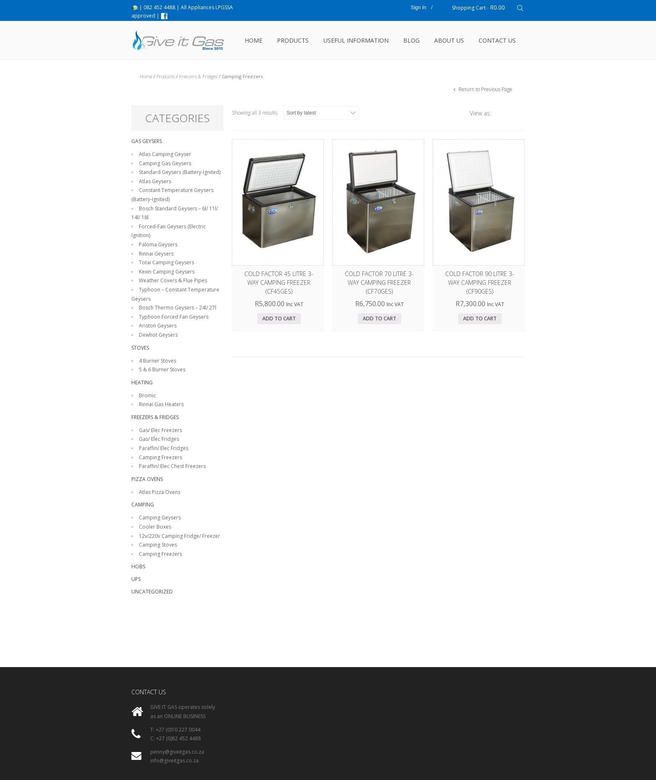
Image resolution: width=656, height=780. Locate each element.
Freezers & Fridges (198, 76)
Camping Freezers (160, 457)
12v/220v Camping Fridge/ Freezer (179, 536)
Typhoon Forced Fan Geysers (173, 316)
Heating (142, 382)
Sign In (418, 7)
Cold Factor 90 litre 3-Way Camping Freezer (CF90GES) (479, 282)
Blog (411, 40)
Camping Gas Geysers (165, 163)
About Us (449, 40)
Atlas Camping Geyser (165, 154)
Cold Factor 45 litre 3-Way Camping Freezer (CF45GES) (278, 282)
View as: (480, 113)
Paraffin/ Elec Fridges (163, 448)
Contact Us (497, 40)
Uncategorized (152, 591)
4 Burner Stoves (157, 360)
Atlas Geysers (155, 181)
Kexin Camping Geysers (167, 271)
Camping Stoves (158, 544)
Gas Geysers (146, 141)
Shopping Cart (478, 7)
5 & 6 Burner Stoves (162, 369)
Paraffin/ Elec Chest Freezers (172, 466)
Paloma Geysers (158, 244)
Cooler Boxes (155, 526)
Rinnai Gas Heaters (161, 404)
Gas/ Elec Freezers (160, 430)
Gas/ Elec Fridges (159, 438)
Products (293, 40)
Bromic (147, 395)
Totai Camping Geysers (166, 262)
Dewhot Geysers (158, 334)
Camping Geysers (160, 517)
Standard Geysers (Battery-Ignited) (179, 172)
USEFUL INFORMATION (356, 40)
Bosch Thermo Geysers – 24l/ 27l (177, 307)
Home (253, 40)
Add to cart (279, 318)
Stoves (140, 347)
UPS (136, 579)
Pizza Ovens (147, 479)
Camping (142, 504)
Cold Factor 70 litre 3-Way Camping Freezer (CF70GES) (379, 282)
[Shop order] (321, 113)
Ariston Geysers (158, 325)
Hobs (138, 566)
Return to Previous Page (484, 89)
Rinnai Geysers (156, 253)
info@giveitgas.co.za (174, 760)
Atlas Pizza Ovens (159, 492)
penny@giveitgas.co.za (177, 751)
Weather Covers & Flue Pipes (173, 280)
